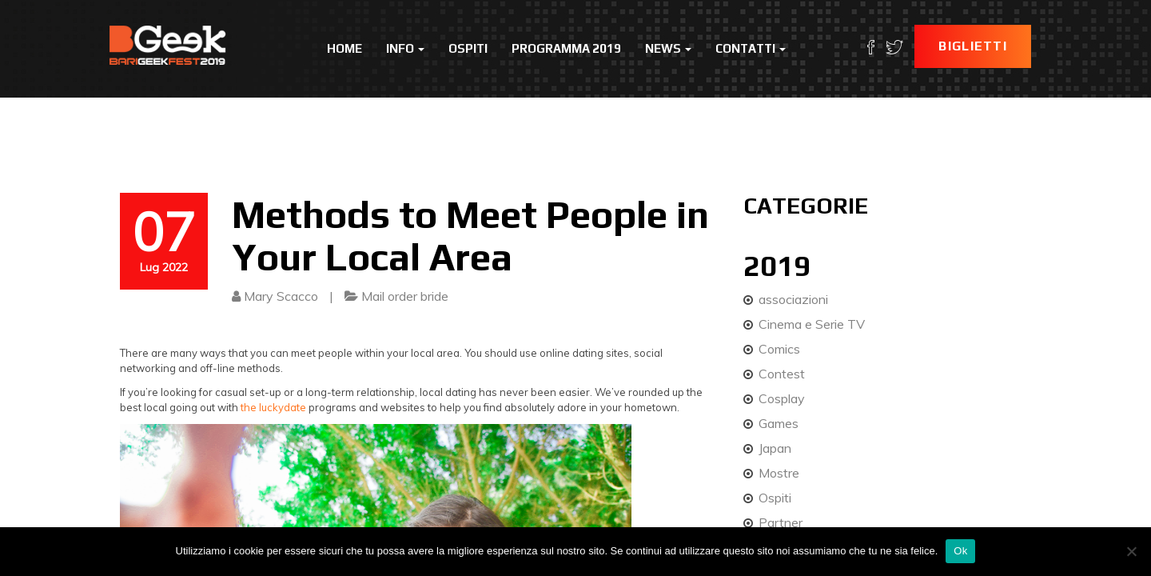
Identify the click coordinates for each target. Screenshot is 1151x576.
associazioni (793, 299)
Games (779, 423)
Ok (960, 551)
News (668, 48)
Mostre (779, 473)
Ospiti (468, 48)
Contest (782, 374)
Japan (775, 448)
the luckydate (273, 407)
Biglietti (972, 46)
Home (344, 48)
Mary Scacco (281, 296)
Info (405, 48)
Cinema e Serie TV (812, 324)
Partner (781, 522)
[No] (1131, 551)
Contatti (750, 48)
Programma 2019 (566, 48)
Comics (779, 349)
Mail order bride (404, 296)
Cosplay (782, 398)
